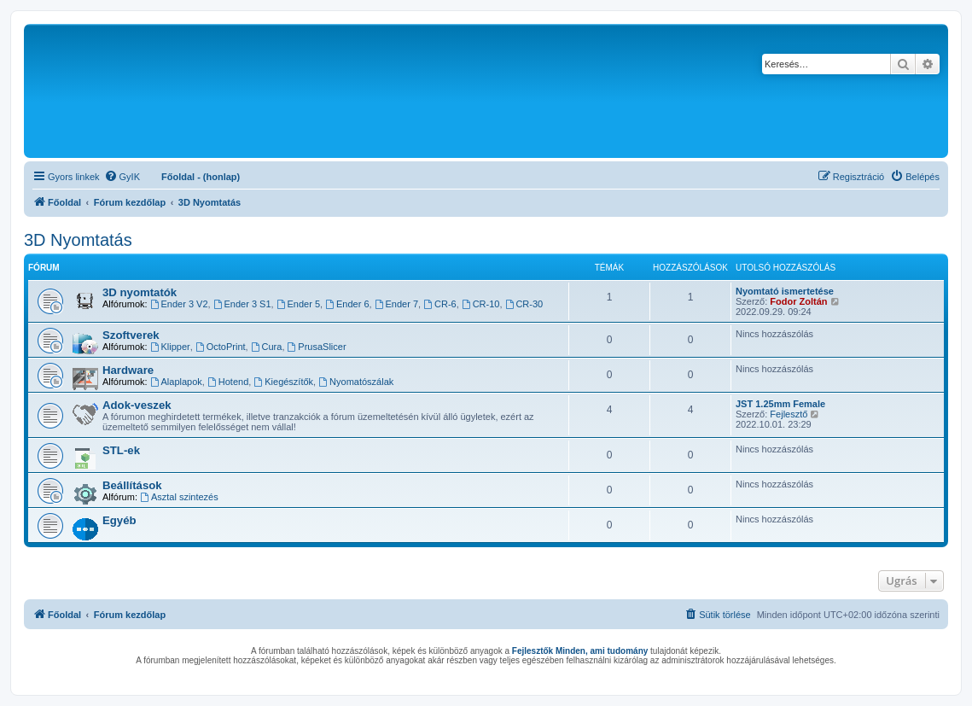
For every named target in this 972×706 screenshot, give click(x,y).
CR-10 (481, 304)
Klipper (170, 346)
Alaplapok (176, 381)
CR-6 (440, 304)
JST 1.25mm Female (780, 404)
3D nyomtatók (139, 292)
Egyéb (119, 520)
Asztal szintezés (179, 497)
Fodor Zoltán (798, 301)
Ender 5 (298, 304)
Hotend (227, 381)
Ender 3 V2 (179, 304)
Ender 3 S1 (242, 304)
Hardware (128, 370)
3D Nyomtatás (78, 239)
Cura (266, 346)
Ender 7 (396, 304)
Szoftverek (131, 335)
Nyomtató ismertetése (785, 291)
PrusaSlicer (317, 346)
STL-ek (121, 450)
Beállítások (132, 485)
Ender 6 (347, 304)
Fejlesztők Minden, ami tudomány (580, 651)
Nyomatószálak (355, 381)
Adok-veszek (137, 405)
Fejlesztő (788, 414)
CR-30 (524, 304)
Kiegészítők (283, 381)
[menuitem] (122, 176)
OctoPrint (220, 346)
